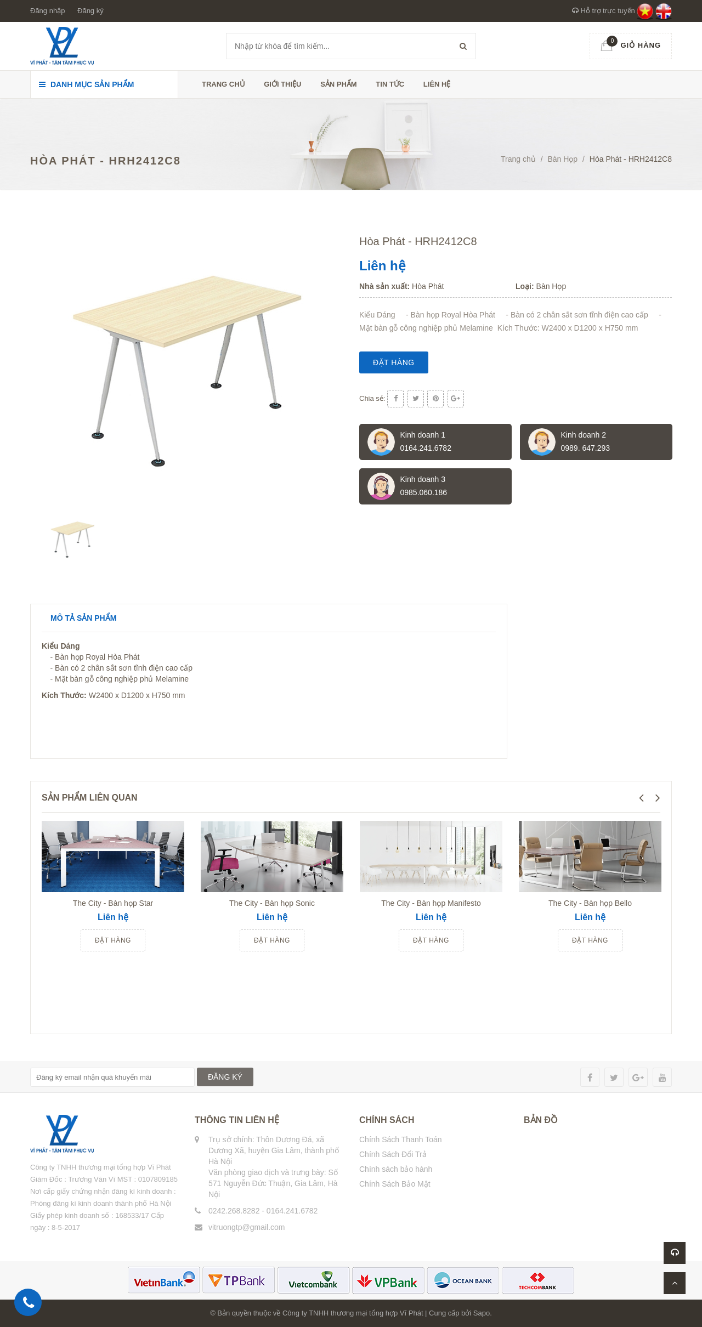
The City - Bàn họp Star (113, 903)
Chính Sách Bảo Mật (395, 1183)
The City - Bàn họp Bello (590, 903)
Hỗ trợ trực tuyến (603, 11)
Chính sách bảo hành (395, 1169)
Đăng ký (90, 11)
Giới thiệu (282, 84)
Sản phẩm (338, 84)
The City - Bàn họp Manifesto (431, 903)
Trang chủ (223, 84)
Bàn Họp (562, 159)
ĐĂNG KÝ (225, 1077)
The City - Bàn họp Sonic (272, 903)
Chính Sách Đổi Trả (393, 1154)
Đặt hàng (394, 362)
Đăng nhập (47, 11)
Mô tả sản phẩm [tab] (83, 618)
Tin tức (390, 84)
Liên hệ (437, 84)
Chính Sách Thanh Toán (400, 1139)
